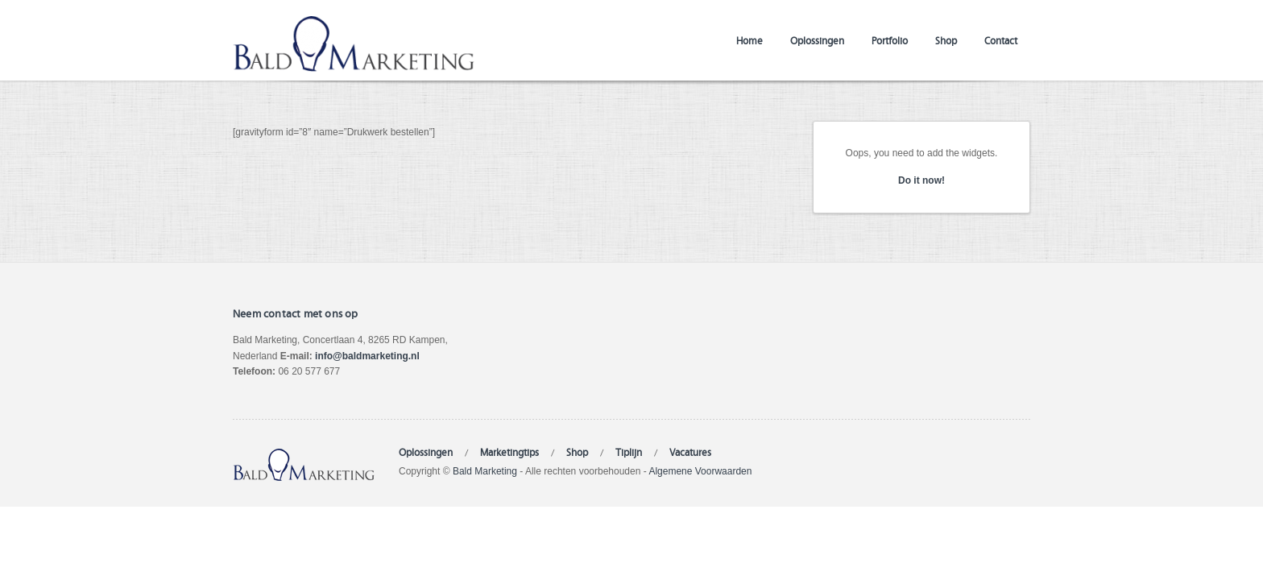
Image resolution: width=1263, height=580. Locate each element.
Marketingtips (509, 451)
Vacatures (690, 451)
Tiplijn (628, 451)
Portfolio (890, 40)
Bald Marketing (485, 471)
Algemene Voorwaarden (700, 471)
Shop (946, 40)
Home (749, 40)
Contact (1000, 40)
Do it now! (921, 180)
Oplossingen (817, 40)
